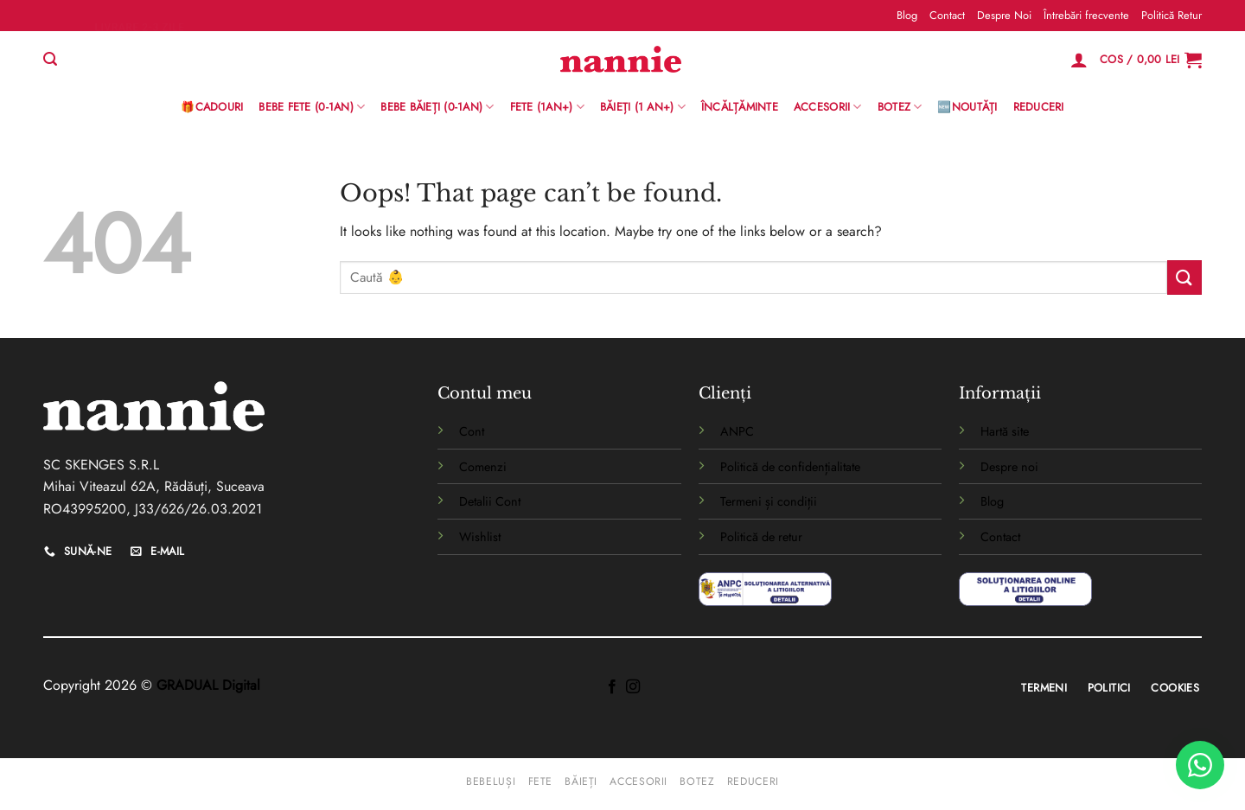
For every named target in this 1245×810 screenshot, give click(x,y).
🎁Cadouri (212, 107)
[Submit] (1184, 277)
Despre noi (1009, 466)
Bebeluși (490, 781)
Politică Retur (1171, 15)
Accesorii (828, 107)
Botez (900, 107)
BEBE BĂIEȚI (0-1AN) (437, 107)
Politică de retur (761, 536)
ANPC (737, 431)
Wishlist (480, 536)
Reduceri (1038, 107)
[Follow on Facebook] (612, 687)
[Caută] (50, 59)
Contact (947, 15)
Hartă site (1004, 431)
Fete (540, 781)
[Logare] (1079, 60)
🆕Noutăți (967, 107)
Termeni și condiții (768, 501)
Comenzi (483, 466)
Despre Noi (1004, 15)
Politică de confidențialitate (790, 466)
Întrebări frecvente (1086, 15)
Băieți (581, 781)
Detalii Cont (489, 501)
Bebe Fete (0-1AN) (312, 107)
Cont (471, 431)
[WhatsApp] (1200, 765)
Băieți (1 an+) (643, 107)
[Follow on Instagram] (633, 687)
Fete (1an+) (547, 107)
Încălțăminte (739, 107)
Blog (907, 15)
